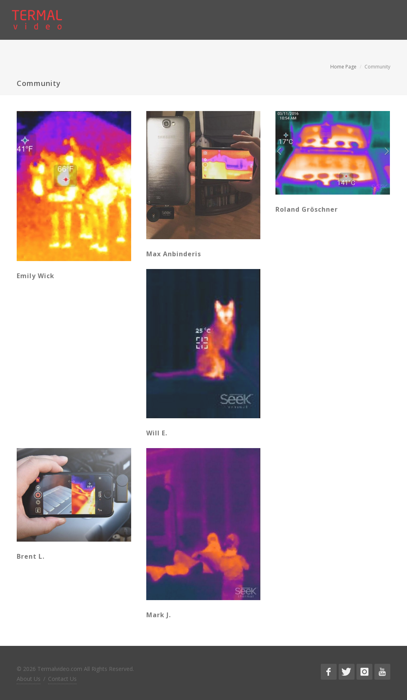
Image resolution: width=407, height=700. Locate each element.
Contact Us (62, 678)
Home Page (343, 66)
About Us (29, 678)
